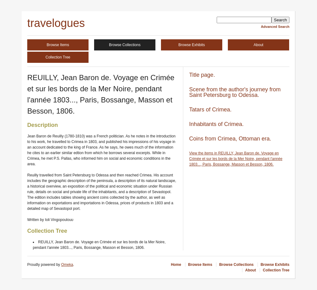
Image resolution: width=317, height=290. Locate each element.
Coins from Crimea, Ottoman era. (230, 139)
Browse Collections (125, 45)
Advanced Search (275, 26)
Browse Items (58, 45)
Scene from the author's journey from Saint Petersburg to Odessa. (235, 92)
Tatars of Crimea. (210, 109)
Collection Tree (58, 57)
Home (176, 264)
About (258, 45)
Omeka (67, 264)
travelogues (56, 23)
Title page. (202, 75)
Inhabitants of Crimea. (216, 124)
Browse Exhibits (191, 45)
